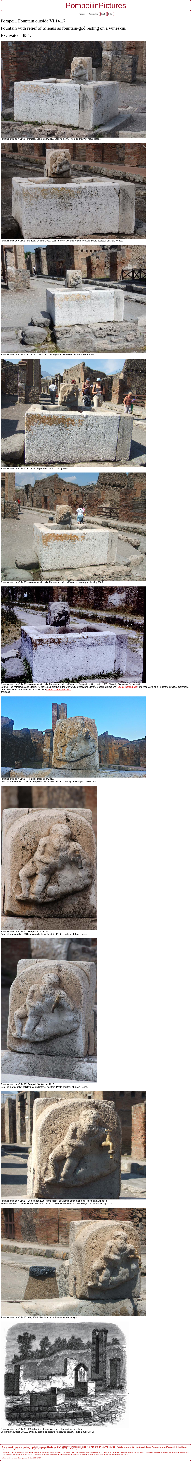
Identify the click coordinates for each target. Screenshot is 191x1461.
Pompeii (82, 14)
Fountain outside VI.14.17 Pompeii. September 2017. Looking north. (35, 139)
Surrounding (94, 14)
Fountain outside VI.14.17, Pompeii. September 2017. (28, 1084)
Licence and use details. (58, 689)
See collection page (127, 687)
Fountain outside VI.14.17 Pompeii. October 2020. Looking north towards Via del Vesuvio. (46, 240)
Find (103, 14)
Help (110, 14)
